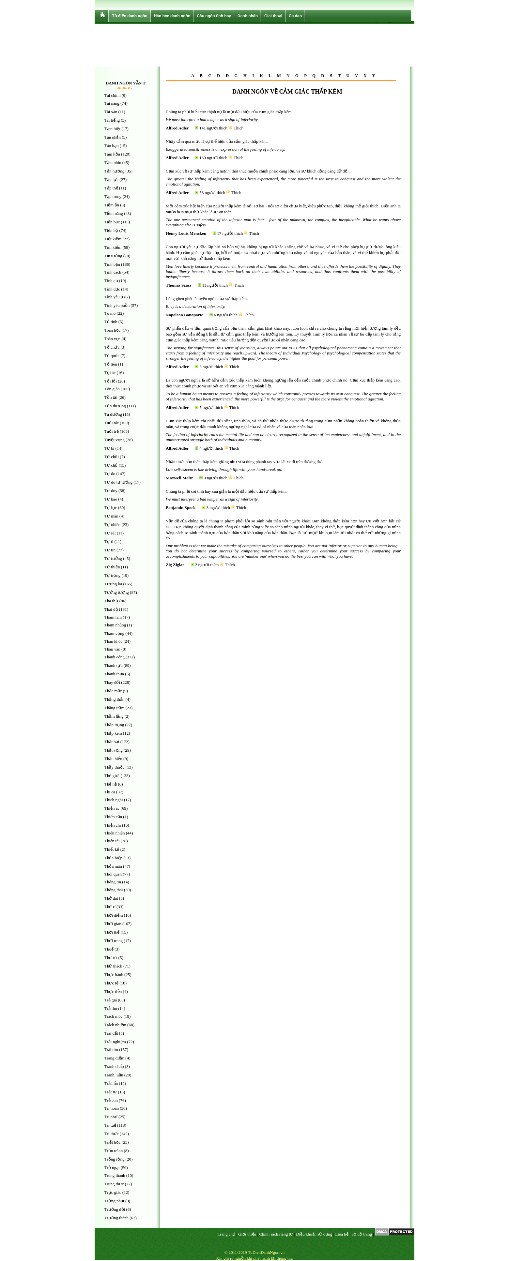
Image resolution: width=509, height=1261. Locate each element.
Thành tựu (113, 665)
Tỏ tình (110, 321)
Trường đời (114, 1209)
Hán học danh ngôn (172, 16)
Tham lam (113, 617)
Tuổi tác (111, 422)
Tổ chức (111, 347)
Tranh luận (113, 1075)
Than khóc (113, 641)
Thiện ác (111, 808)
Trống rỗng (114, 1159)
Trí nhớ (110, 1116)
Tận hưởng (114, 171)
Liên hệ (341, 1234)
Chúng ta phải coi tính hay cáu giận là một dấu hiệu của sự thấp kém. (226, 491)
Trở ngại (112, 1167)
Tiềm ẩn (111, 205)
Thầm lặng (113, 716)
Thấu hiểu (113, 758)
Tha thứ (111, 600)
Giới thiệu (247, 1234)
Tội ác (110, 372)
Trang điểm (114, 1058)
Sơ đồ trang (361, 1234)
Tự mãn (111, 516)
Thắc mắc (113, 690)
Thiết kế (111, 849)
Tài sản (110, 111)
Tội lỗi (110, 381)
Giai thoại (273, 16)
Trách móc (113, 1016)
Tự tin (110, 550)
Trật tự (110, 1091)
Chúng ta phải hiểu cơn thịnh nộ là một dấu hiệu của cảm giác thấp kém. (229, 111)
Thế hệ (110, 784)
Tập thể (111, 188)
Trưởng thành (116, 1217)
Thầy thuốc (114, 767)
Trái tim (111, 1049)
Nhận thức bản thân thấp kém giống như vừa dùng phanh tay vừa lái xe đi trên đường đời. (245, 461)
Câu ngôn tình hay (214, 16)
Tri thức (111, 1133)
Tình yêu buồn (117, 305)
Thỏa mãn (113, 866)
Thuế (109, 949)
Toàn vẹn (112, 338)
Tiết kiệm (112, 238)
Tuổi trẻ (111, 431)
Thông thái (113, 889)
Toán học (112, 330)
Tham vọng (114, 633)
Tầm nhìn (112, 162)
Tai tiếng (112, 120)
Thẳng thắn (114, 699)
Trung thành (114, 1175)
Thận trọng (114, 724)
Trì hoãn (111, 1108)
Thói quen (113, 874)
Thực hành (113, 974)
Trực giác (112, 1192)
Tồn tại (110, 397)
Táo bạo (111, 145)
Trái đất (111, 1033)
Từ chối (111, 456)
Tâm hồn (112, 154)
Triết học (112, 1142)
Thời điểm (113, 915)
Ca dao (295, 16)
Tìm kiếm (112, 247)
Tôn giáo (112, 388)
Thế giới (111, 775)
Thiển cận (113, 816)
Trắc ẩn (111, 1083)
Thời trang (113, 940)
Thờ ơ (110, 906)
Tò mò (110, 313)
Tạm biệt (112, 128)
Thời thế (111, 932)
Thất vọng (113, 750)
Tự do (109, 473)
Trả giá (110, 1000)
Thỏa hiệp (113, 857)
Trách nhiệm (115, 1024)
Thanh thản (114, 673)
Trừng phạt (114, 1200)
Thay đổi (112, 682)
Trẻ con (111, 1100)
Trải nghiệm (115, 1041)
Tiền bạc (112, 221)
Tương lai (113, 583)
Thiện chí (112, 825)
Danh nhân (248, 16)
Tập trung (112, 196)
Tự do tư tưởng (118, 482)
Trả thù (110, 1008)
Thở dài (111, 898)
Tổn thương (115, 405)
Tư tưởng (113, 558)
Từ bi (109, 448)
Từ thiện (112, 566)
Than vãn (112, 649)
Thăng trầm (114, 707)
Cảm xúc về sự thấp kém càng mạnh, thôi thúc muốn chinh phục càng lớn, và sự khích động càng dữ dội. (258, 171)
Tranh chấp (114, 1066)
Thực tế (111, 983)
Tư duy (110, 490)
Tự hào (110, 499)
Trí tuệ (110, 1125)
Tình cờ (111, 280)
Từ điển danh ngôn (129, 16)
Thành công (114, 656)
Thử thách (113, 966)
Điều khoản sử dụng (314, 1234)
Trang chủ (226, 1234)
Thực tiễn (113, 991)
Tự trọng (112, 575)
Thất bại (111, 741)
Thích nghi (113, 799)
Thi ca (109, 791)
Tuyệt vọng (114, 439)
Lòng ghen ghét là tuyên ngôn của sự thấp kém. (207, 298)
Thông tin (112, 881)
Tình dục (112, 289)
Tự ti (108, 541)
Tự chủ (110, 465)
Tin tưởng (113, 255)
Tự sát (110, 533)
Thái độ (111, 609)
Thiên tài (112, 840)
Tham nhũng (115, 625)
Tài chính (112, 95)
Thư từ (110, 957)
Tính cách (112, 272)
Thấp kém (113, 733)
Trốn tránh (113, 1150)
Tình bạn (112, 264)
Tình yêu (112, 296)
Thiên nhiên (114, 833)
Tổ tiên (110, 364)
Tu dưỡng (113, 414)
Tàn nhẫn (112, 137)
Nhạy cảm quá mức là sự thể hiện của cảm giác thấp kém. (217, 141)
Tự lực (110, 507)
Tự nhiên (112, 524)
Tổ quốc (111, 355)
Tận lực (111, 179)
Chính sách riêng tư (276, 1234)
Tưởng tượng (116, 592)
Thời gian (112, 923)
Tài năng (111, 103)
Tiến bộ (111, 230)
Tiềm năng (113, 213)
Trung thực (114, 1183)
